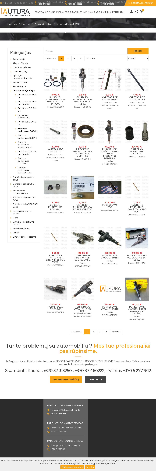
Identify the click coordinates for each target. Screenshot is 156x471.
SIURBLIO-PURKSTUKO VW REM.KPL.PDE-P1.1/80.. (55, 100)
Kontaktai (118, 12)
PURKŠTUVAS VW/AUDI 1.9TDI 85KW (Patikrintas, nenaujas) (110, 153)
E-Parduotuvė (78, 12)
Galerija (106, 12)
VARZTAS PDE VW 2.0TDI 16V (137, 98)
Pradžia (39, 12)
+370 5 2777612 (107, 4)
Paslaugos (62, 12)
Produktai (25, 24)
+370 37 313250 (45, 4)
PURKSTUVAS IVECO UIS (55, 308)
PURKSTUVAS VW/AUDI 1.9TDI (110, 256)
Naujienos (94, 12)
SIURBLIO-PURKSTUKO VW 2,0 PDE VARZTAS (82, 207)
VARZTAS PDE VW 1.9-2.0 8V (110, 98)
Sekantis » (90, 58)
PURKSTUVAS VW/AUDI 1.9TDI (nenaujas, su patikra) (137, 310)
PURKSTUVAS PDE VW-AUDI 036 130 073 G (82, 257)
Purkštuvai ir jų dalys (43, 24)
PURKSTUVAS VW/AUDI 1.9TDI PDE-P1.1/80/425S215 (83, 310)
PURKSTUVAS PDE (109, 206)
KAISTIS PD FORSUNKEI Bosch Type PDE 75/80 (137, 208)
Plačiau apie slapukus (72, 467)
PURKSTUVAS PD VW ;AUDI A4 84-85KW (137, 257)
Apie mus (50, 12)
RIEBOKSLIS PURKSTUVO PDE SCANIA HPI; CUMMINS (82, 152)
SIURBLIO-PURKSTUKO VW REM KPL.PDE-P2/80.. (82, 100)
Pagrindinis (12, 24)
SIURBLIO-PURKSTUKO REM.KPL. (137, 151)
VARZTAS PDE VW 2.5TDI (55, 150)
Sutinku (90, 467)
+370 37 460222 (75, 4)
